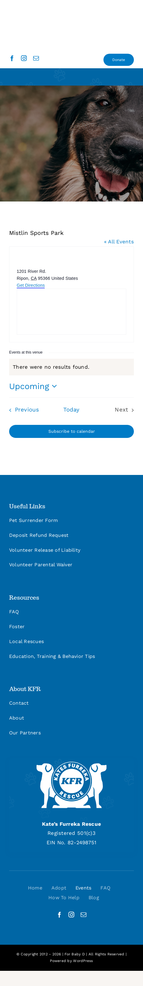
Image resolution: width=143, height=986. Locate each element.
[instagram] (24, 58)
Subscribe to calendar (71, 431)
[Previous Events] (22, 410)
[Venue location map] (71, 311)
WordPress (83, 961)
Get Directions (31, 285)
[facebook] (12, 58)
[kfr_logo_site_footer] (71, 764)
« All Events (119, 242)
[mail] (36, 58)
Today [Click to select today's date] (71, 409)
